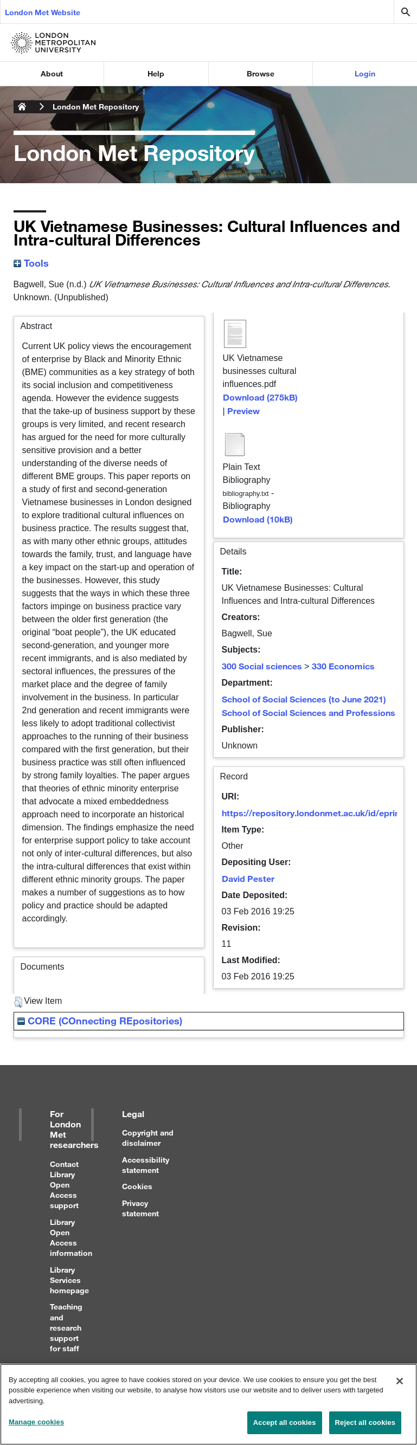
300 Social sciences (262, 666)
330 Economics (343, 666)
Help (155, 73)
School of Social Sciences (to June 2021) (304, 699)
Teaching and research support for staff (66, 1327)
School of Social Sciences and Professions (308, 712)
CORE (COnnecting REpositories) (99, 1021)
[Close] (400, 1385)
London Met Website (42, 12)
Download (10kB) (258, 519)
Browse (260, 73)
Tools (31, 263)
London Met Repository (96, 106)
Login (365, 73)
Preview (243, 410)
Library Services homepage (69, 1280)
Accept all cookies (284, 1427)
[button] (18, 1002)
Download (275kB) (260, 397)
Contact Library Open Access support (64, 1184)
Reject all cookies (365, 1427)
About (52, 73)
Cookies (137, 1186)
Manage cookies (36, 1426)
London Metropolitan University (22, 106)
